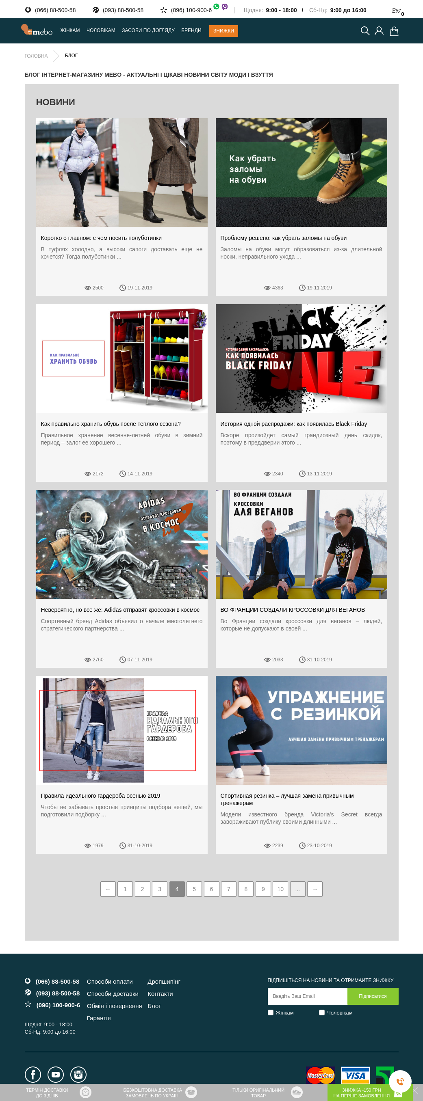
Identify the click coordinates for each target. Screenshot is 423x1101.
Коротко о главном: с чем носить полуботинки (101, 238)
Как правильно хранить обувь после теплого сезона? (111, 424)
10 (281, 889)
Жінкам (285, 1013)
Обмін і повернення (114, 1006)
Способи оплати (110, 981)
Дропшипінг (164, 981)
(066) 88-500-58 (55, 10)
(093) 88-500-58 (123, 10)
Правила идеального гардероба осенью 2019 (101, 795)
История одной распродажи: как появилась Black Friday (294, 424)
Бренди (191, 30)
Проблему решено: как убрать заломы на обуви (284, 238)
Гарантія (99, 1018)
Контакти (160, 994)
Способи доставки (113, 994)
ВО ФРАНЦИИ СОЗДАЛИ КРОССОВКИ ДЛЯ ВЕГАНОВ (293, 610)
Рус (396, 10)
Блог (154, 1006)
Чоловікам (340, 1013)
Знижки (223, 31)
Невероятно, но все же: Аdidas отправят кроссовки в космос (120, 610)
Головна (36, 56)
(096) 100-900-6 (200, 10)
